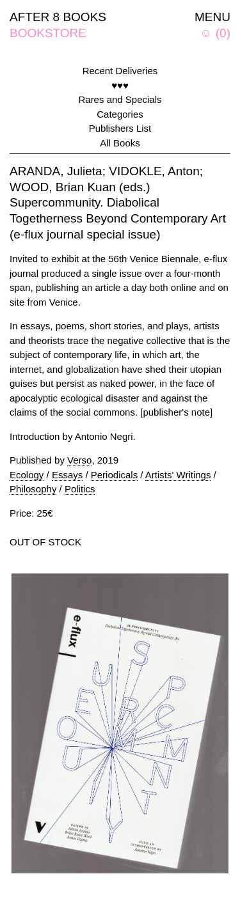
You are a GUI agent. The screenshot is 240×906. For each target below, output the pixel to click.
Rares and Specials (119, 99)
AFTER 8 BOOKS (58, 17)
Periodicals (114, 474)
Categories (120, 114)
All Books (120, 142)
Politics (80, 488)
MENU (212, 17)
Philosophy (33, 488)
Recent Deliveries (120, 70)
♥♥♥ (120, 85)
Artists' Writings (178, 474)
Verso (79, 460)
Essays (67, 474)
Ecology (27, 474)
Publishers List (120, 128)
